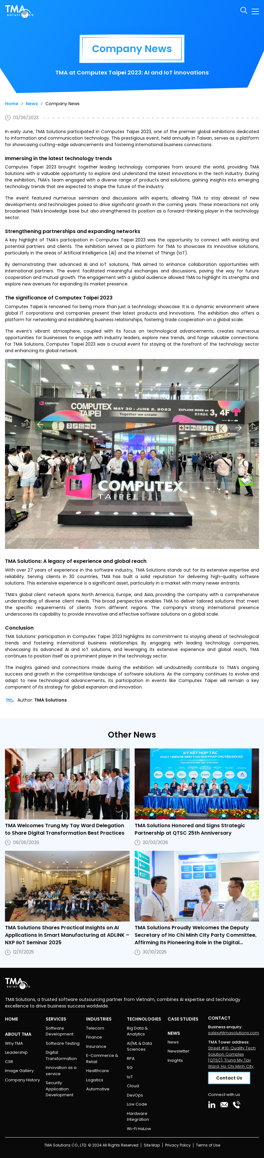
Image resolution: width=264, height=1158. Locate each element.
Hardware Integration (138, 1117)
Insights (175, 1060)
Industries (99, 1019)
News (32, 104)
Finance (94, 1037)
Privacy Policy (178, 1145)
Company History (22, 1080)
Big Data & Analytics (137, 1031)
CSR (9, 1062)
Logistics (94, 1080)
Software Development (59, 1031)
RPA (131, 1059)
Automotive (97, 1089)
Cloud (133, 1086)
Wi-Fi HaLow (139, 1129)
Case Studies (183, 1019)
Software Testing (63, 1043)
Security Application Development (59, 1089)
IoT (130, 1077)
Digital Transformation (61, 1055)
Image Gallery (19, 1071)
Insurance (96, 1046)
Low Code (137, 1104)
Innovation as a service (61, 1071)
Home (11, 104)
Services (56, 1019)
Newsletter (178, 1051)
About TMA (18, 1034)
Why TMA (14, 1043)
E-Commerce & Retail (102, 1059)
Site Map (152, 1145)
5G (129, 1067)
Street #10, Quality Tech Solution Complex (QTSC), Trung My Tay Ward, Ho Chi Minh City (232, 1057)
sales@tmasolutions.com (233, 1033)
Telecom (95, 1028)
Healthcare (97, 1071)
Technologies (144, 1019)
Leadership (16, 1052)
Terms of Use (208, 1145)
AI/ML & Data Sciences (139, 1046)
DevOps (135, 1095)
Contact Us (229, 1078)
